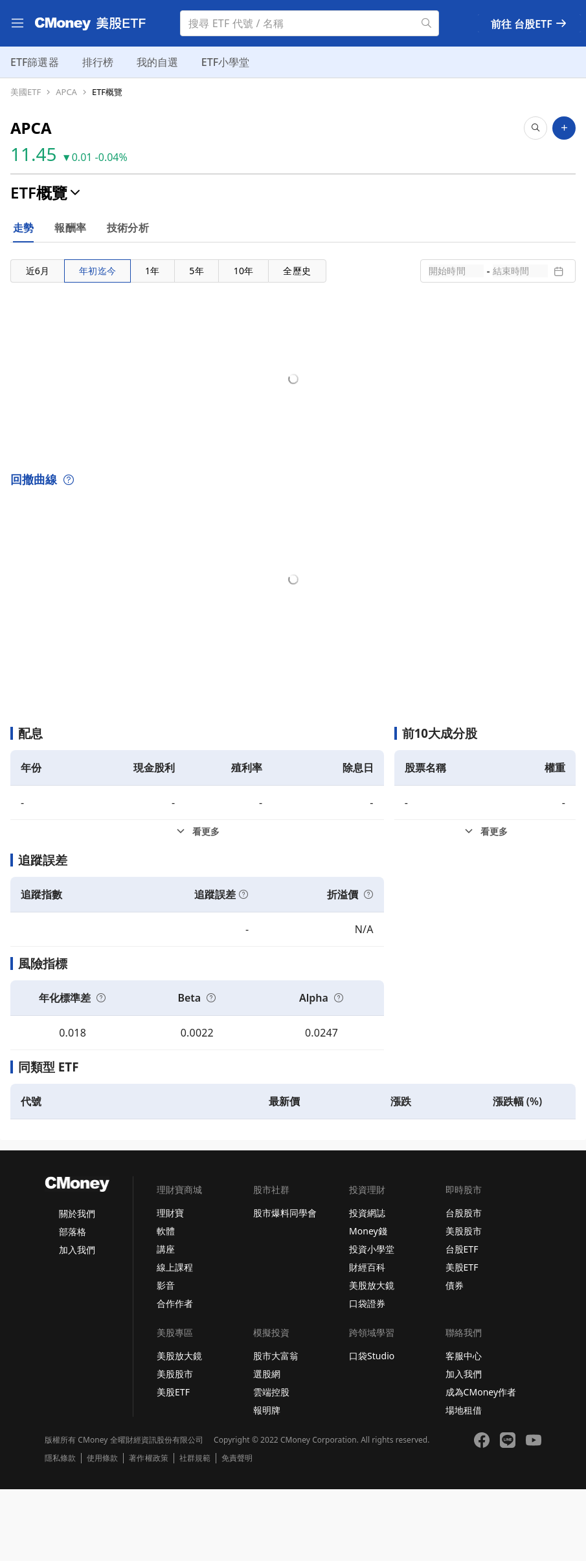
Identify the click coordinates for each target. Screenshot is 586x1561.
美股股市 (463, 1303)
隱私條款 (60, 1530)
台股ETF (462, 1321)
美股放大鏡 (371, 1357)
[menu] (17, 23)
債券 (454, 1357)
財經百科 (367, 1339)
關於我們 (77, 1285)
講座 (166, 1321)
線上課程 (175, 1339)
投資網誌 (367, 1284)
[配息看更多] (197, 903)
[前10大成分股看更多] (485, 903)
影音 (166, 1357)
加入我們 (77, 1321)
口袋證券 (367, 1375)
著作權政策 (148, 1530)
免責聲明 (237, 1530)
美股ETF (462, 1339)
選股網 (266, 1445)
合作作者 (175, 1375)
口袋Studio (371, 1427)
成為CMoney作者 (481, 1464)
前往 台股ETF (529, 24)
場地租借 (463, 1482)
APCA (66, 92)
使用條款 (102, 1530)
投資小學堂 (371, 1321)
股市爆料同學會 (285, 1284)
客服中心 (463, 1427)
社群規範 (194, 1530)
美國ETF (25, 92)
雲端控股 (271, 1464)
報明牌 (266, 1482)
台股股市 (463, 1284)
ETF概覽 (107, 92)
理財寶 (170, 1284)
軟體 (166, 1303)
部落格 (72, 1303)
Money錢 (368, 1303)
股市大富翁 (276, 1427)
